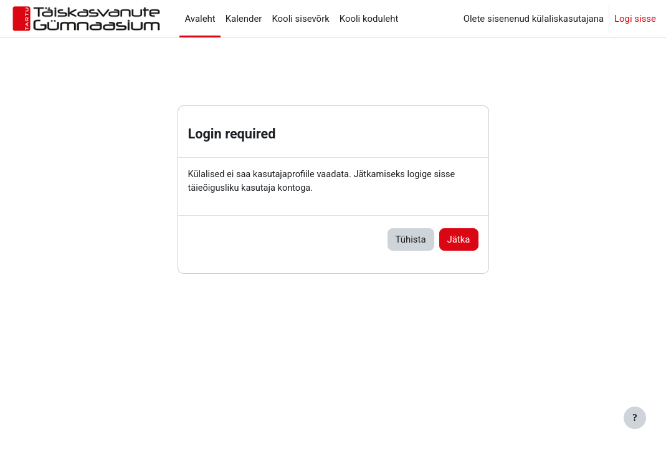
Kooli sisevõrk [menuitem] (300, 18)
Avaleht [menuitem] (199, 18)
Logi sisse (635, 18)
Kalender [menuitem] (244, 18)
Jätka (458, 240)
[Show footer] (635, 418)
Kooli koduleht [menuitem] (369, 18)
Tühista (411, 240)
